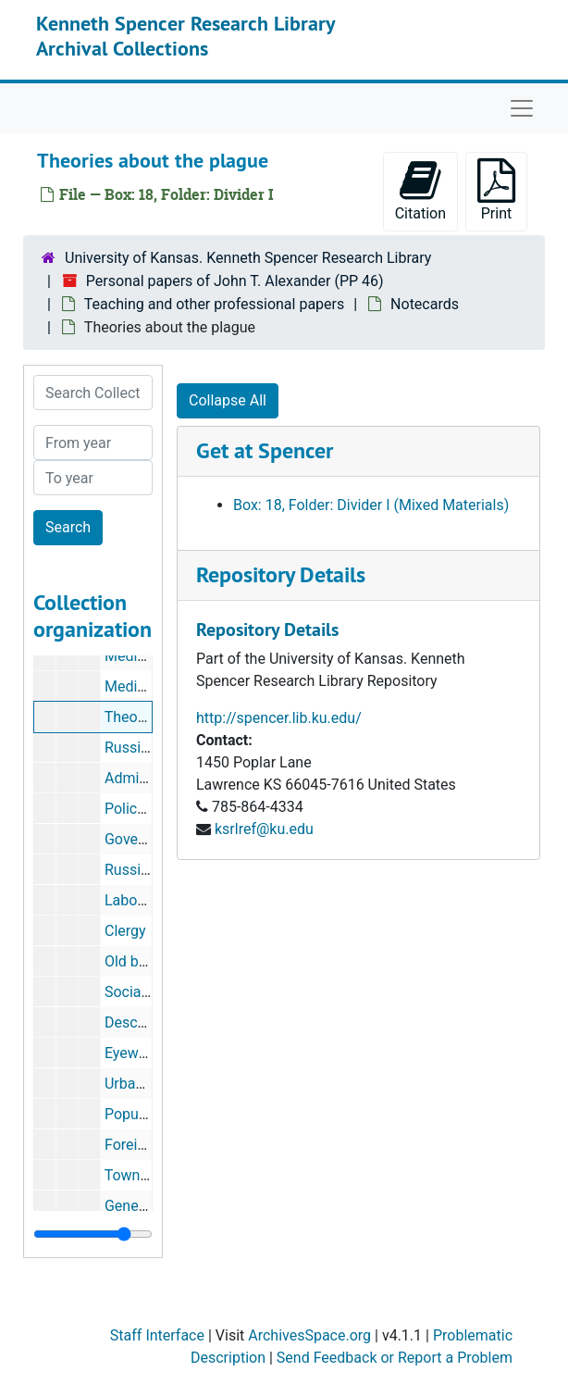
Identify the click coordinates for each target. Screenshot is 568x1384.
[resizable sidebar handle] (93, 1234)
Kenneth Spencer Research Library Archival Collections (185, 35)
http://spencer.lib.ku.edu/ (279, 718)
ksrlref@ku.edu (264, 829)
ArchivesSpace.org (309, 1335)
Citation (420, 190)
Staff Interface (157, 1335)
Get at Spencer (264, 450)
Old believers (147, 961)
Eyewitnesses (149, 1053)
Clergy (125, 931)
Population (140, 1114)
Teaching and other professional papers (214, 304)
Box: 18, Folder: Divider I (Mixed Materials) (371, 505)
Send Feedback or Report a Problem (394, 1357)
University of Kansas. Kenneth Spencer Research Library (248, 258)
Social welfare (151, 992)
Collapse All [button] (227, 400)
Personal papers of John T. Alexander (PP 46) (235, 281)
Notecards (424, 304)
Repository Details (280, 574)
